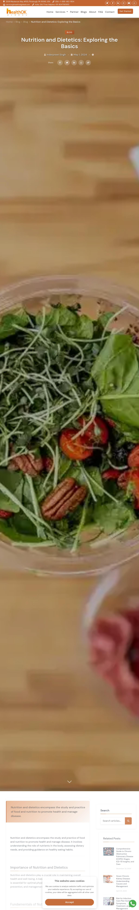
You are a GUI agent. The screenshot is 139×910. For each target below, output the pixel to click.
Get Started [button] (125, 11)
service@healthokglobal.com (18, 4)
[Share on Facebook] (60, 62)
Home (50, 12)
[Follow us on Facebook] (112, 3)
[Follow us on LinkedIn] (118, 3)
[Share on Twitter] (67, 62)
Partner (74, 12)
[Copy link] (88, 62)
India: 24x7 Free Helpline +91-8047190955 (52, 4)
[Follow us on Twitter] (107, 3)
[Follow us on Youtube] (129, 3)
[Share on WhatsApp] (81, 62)
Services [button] (61, 12)
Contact (109, 12)
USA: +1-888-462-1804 (64, 1)
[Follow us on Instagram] (123, 3)
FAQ (100, 12)
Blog (18, 21)
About (92, 12)
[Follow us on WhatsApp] (134, 3)
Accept (69, 901)
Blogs (84, 12)
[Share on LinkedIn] (74, 62)
